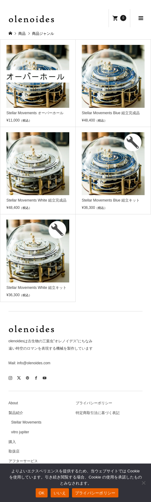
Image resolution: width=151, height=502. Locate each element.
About (13, 403)
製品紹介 (16, 413)
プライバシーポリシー (94, 403)
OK (42, 493)
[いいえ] (143, 483)
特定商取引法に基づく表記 (98, 413)
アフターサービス (23, 461)
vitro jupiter (20, 432)
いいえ (60, 493)
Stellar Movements (26, 422)
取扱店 (14, 451)
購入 (12, 442)
